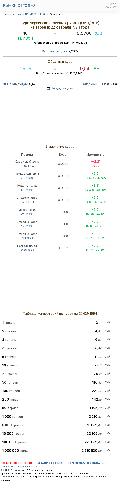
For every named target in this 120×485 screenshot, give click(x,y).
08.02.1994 (27, 202)
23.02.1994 (27, 165)
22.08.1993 (27, 250)
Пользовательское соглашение (87, 462)
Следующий (94, 84)
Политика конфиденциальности (19, 466)
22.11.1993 (27, 238)
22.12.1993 (27, 226)
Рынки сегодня (19, 5)
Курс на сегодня (54, 51)
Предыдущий (15, 84)
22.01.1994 (27, 214)
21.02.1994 (27, 178)
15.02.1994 (27, 190)
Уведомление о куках (50, 462)
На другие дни (62, 88)
